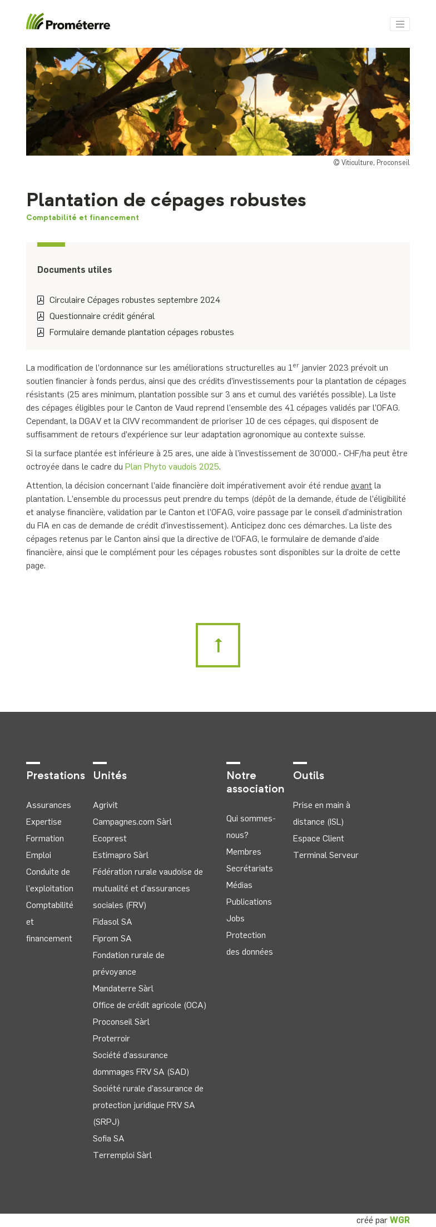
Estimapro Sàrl (120, 855)
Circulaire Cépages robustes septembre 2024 (128, 300)
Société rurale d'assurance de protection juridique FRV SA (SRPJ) (148, 1105)
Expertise (44, 821)
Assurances (48, 805)
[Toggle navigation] (400, 24)
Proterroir (111, 1038)
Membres (243, 851)
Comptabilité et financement (82, 218)
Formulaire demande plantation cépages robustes (135, 332)
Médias (239, 885)
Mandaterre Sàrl (123, 988)
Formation (45, 838)
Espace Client (318, 838)
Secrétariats (249, 868)
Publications (249, 901)
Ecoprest (110, 838)
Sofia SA (109, 1138)
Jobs (235, 918)
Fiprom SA (112, 938)
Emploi (38, 855)
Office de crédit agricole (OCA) (149, 1005)
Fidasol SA (112, 921)
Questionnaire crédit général (96, 316)
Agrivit (105, 805)
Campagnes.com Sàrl (132, 821)
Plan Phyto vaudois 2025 (172, 466)
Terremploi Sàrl (122, 1155)
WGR (400, 1220)
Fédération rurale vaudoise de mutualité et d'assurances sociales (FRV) (148, 888)
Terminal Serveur (326, 855)
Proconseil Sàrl (121, 1021)
